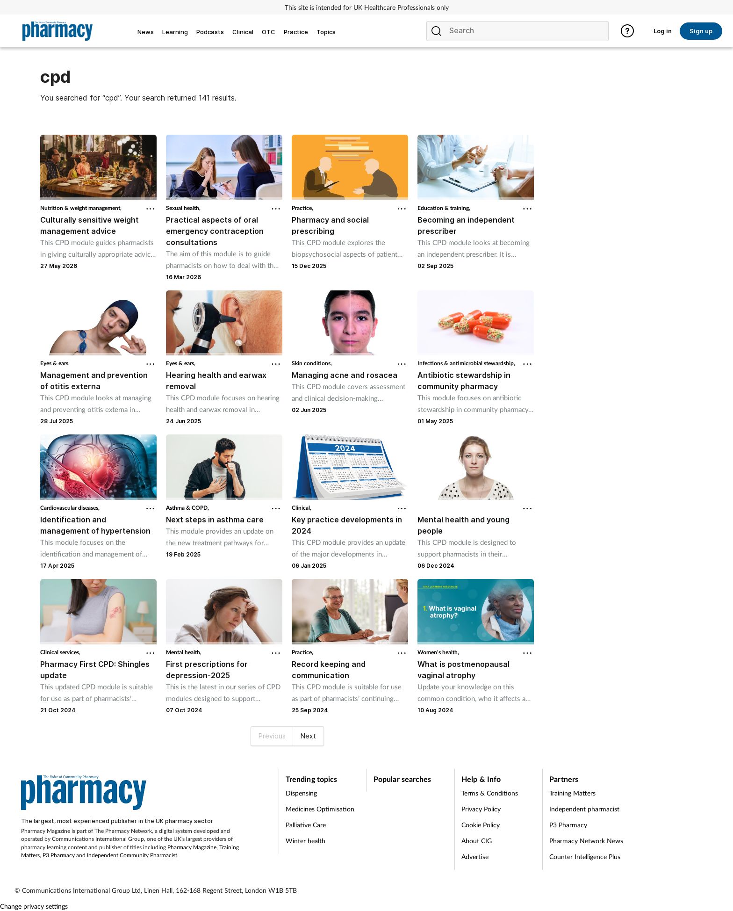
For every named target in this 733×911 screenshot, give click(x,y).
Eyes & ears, (55, 363)
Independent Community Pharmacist (132, 855)
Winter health (305, 841)
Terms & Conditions (489, 793)
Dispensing (301, 793)
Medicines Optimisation (320, 809)
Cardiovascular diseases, (70, 507)
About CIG (476, 841)
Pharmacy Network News (586, 841)
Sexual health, (183, 207)
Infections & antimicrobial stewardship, (466, 363)
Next (308, 736)
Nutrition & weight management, (81, 207)
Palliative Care (306, 825)
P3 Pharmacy (59, 855)
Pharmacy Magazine (191, 847)
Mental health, (183, 652)
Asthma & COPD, (187, 507)
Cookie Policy (480, 825)
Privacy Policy (481, 809)
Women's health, (438, 652)
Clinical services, (60, 652)
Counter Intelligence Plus (584, 856)
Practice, (302, 207)
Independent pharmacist (584, 809)
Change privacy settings (34, 906)
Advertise (475, 856)
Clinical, (301, 507)
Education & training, (443, 207)
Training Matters (572, 793)
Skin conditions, (312, 363)
